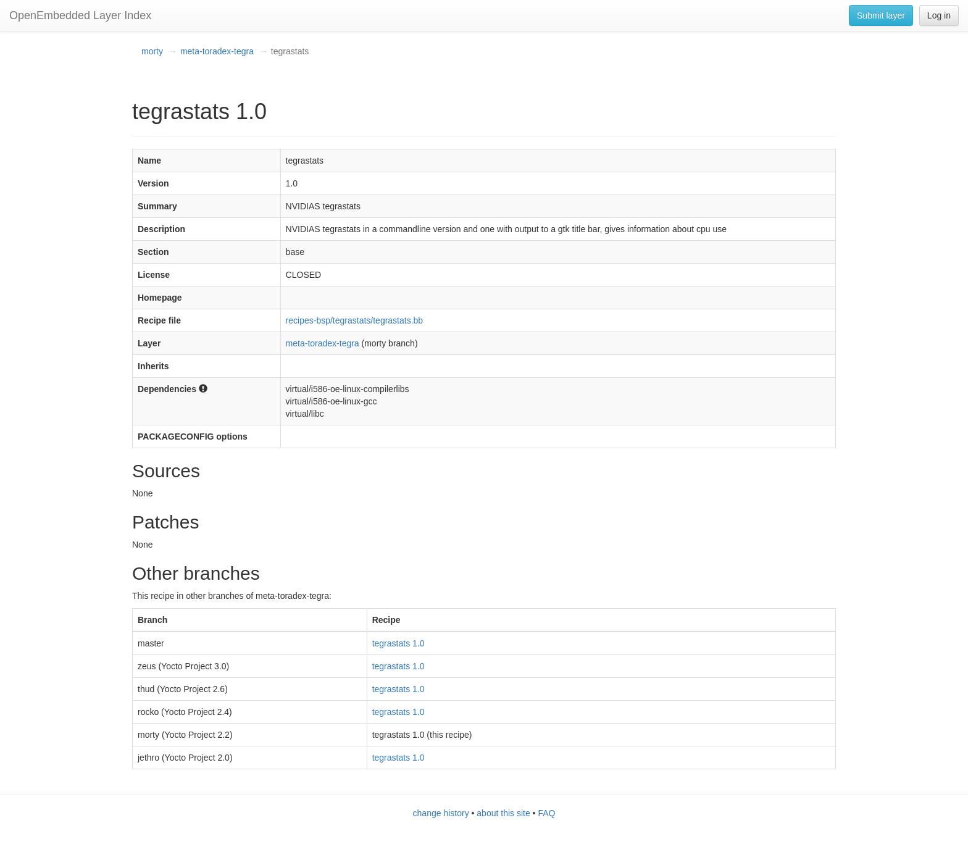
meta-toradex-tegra (217, 51)
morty (152, 51)
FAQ (546, 813)
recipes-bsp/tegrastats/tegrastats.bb (355, 320)
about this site (503, 813)
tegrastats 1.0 (398, 643)
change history (441, 813)
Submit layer (881, 15)
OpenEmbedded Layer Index (80, 15)
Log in (939, 15)
